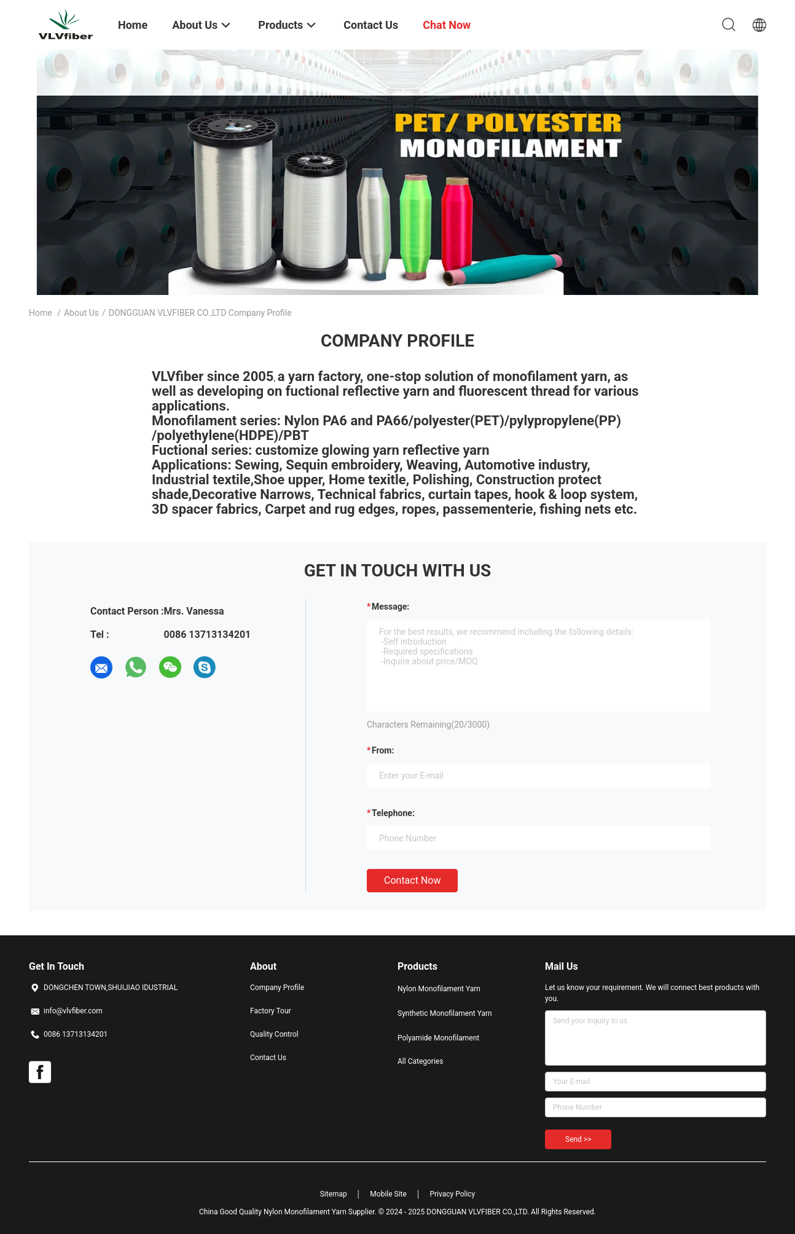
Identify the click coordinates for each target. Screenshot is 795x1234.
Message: (390, 606)
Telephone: (393, 813)
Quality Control (274, 1034)
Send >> (578, 1139)
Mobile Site (388, 1194)
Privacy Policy (452, 1194)
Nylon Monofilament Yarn (439, 988)
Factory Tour (270, 1011)
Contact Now (412, 880)
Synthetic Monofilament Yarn (445, 1013)
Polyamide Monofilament (438, 1038)
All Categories (420, 1061)
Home (40, 313)
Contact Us (268, 1057)
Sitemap (333, 1194)
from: (383, 750)
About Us (81, 313)
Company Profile (277, 987)
